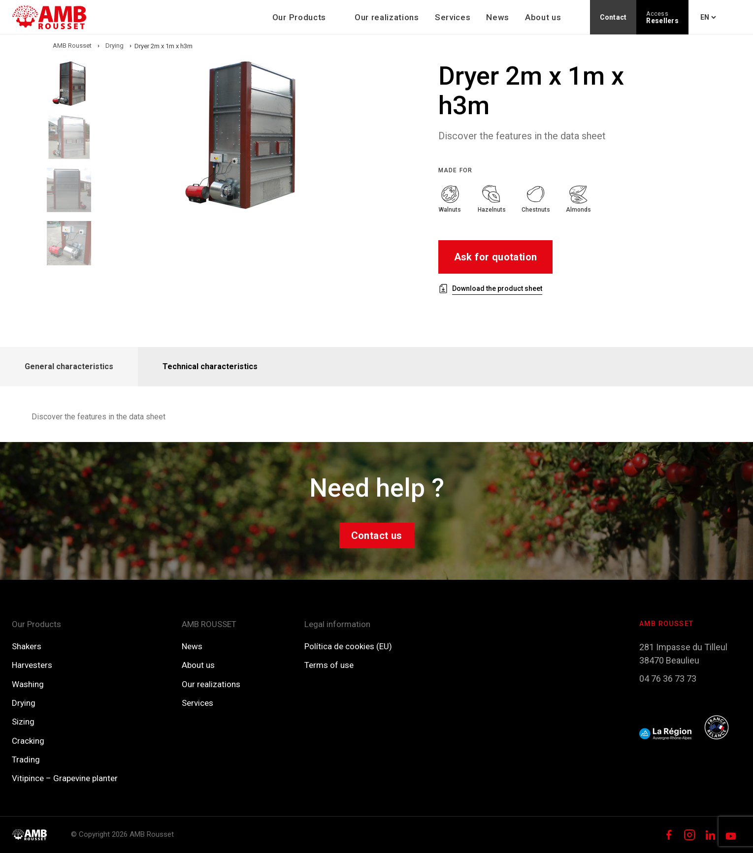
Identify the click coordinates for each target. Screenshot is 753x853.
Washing (28, 684)
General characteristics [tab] (69, 366)
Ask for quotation (495, 257)
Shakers (26, 646)
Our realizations (387, 17)
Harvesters (32, 665)
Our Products (299, 17)
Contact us (376, 535)
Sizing (23, 722)
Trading (26, 759)
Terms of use (329, 665)
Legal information (337, 624)
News (497, 17)
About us (543, 17)
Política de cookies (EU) (348, 646)
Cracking (28, 741)
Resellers (662, 17)
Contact (613, 17)
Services (452, 17)
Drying (23, 703)
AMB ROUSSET (209, 624)
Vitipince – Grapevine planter (65, 778)
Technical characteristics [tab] (210, 366)
